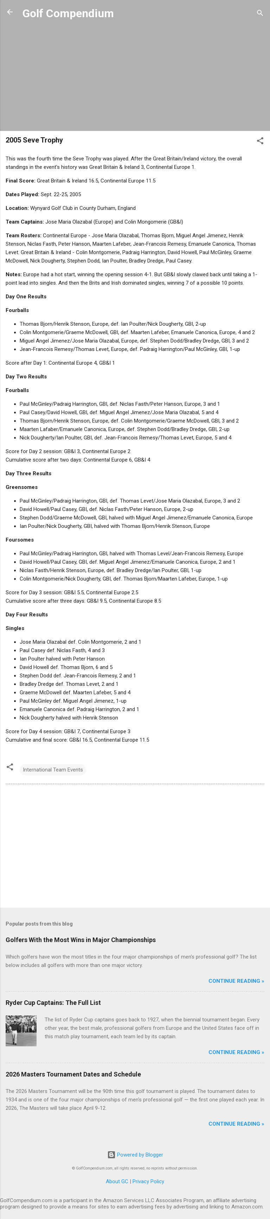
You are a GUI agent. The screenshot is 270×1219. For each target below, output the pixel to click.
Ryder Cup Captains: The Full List (53, 1002)
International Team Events (53, 770)
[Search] (260, 14)
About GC (117, 1181)
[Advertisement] (135, 76)
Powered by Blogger (135, 1155)
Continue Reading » (236, 981)
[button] (260, 142)
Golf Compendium (68, 13)
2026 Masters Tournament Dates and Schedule (73, 1074)
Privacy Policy (148, 1181)
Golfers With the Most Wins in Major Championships (81, 939)
